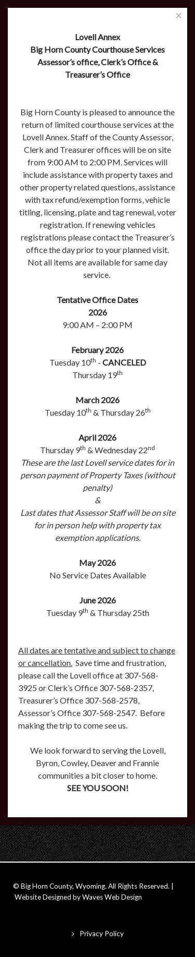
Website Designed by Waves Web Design (78, 897)
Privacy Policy (102, 933)
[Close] (178, 15)
